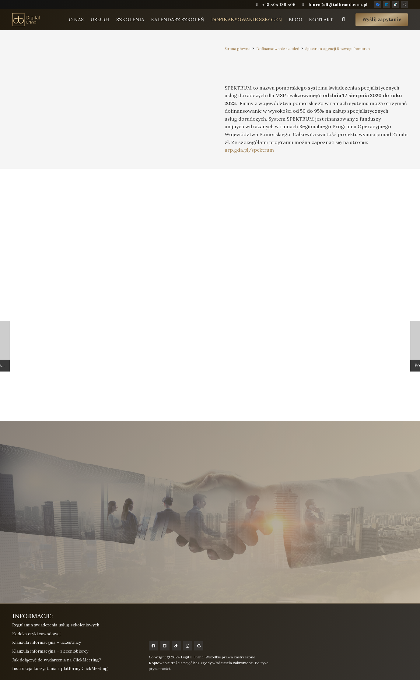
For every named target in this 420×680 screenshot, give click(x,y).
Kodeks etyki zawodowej (36, 633)
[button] (343, 20)
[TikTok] (395, 4)
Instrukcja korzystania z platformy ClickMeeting (60, 668)
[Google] (198, 645)
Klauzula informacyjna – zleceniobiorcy (50, 651)
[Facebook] (377, 4)
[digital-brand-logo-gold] (30, 20)
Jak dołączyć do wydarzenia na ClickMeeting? (56, 660)
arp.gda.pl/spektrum (249, 150)
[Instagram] (404, 4)
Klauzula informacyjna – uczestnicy (46, 642)
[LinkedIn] (386, 4)
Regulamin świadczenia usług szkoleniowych (55, 625)
